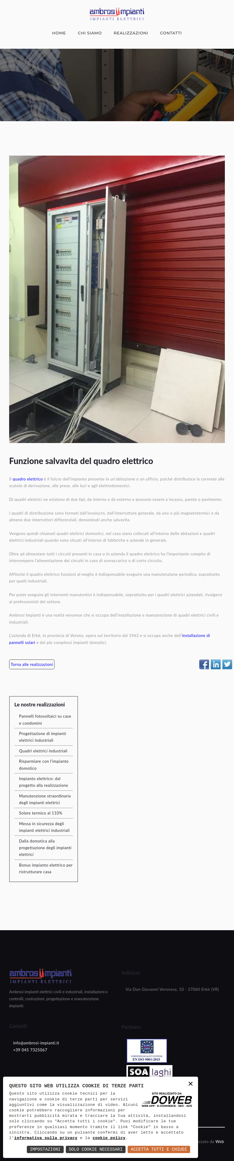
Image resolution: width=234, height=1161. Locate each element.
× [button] (191, 1084)
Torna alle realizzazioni (32, 664)
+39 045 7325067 (30, 1049)
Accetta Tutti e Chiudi (159, 1149)
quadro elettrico (27, 479)
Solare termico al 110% (40, 813)
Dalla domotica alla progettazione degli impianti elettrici (45, 848)
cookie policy (109, 1138)
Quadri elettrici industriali (43, 750)
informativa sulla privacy (46, 1138)
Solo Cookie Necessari (95, 1149)
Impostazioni (45, 1149)
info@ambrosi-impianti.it (36, 1042)
